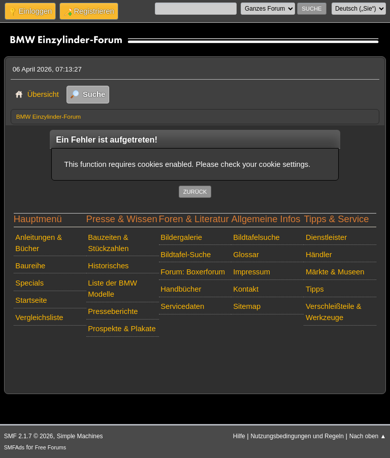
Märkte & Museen (335, 272)
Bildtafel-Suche (185, 255)
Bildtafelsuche (256, 237)
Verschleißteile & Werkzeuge (334, 312)
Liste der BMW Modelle (112, 288)
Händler (319, 255)
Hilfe (239, 436)
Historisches (108, 266)
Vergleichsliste (39, 317)
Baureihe (30, 266)
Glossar (246, 255)
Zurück (195, 192)
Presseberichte (113, 311)
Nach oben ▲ (367, 436)
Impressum (251, 272)
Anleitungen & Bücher (38, 243)
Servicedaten (182, 306)
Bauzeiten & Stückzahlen (108, 243)
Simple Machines (80, 436)
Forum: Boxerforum (192, 272)
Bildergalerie (181, 237)
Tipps (314, 289)
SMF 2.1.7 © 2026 (28, 436)
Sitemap (247, 306)
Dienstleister (326, 237)
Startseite (31, 300)
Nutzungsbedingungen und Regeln (296, 436)
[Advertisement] (195, 356)
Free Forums (50, 447)
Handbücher (180, 289)
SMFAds (14, 447)
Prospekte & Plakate (121, 329)
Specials (29, 283)
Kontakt (245, 289)
